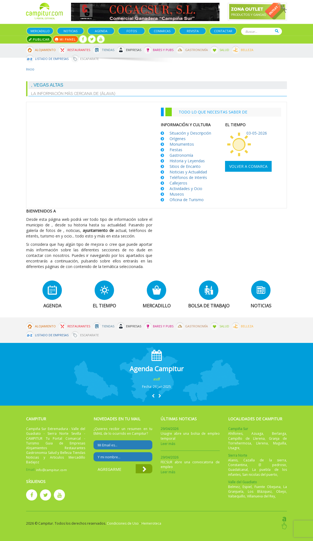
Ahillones (235, 433)
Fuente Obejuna (267, 486)
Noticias (70, 31)
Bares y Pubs (163, 50)
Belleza (247, 50)
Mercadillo (40, 31)
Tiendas (108, 50)
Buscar (277, 31)
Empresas (133, 50)
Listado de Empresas (52, 59)
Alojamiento (45, 50)
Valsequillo (236, 496)
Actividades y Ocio (186, 188)
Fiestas (176, 149)
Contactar (223, 31)
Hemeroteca (151, 523)
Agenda (101, 31)
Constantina (237, 464)
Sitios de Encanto (185, 166)
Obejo (281, 491)
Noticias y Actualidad (188, 172)
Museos (177, 194)
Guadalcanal (238, 469)
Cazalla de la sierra (264, 460)
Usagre (233, 448)
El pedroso (272, 464)
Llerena (262, 443)
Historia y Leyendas (187, 160)
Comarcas (162, 31)
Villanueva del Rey (261, 496)
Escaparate (89, 59)
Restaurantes (78, 50)
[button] (153, 396)
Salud (224, 50)
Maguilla (279, 443)
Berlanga (279, 433)
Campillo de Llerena (246, 438)
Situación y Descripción (190, 133)
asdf (156, 379)
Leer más (168, 443)
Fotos (132, 31)
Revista (193, 31)
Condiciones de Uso (123, 523)
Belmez (234, 486)
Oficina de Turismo (187, 199)
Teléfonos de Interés (188, 177)
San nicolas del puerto (259, 474)
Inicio (30, 69)
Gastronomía (196, 50)
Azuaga (257, 433)
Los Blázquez (260, 491)
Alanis (233, 460)
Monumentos (182, 144)
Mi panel (65, 39)
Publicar (39, 39)
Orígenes (178, 138)
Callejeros (178, 183)
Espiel (247, 486)
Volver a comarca (248, 166)
